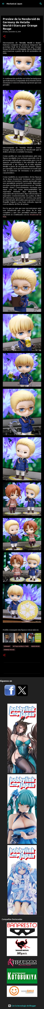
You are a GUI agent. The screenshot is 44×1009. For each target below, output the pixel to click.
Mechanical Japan (14, 4)
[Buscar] (40, 4)
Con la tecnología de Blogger (22, 1006)
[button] (4, 36)
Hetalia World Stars (21, 646)
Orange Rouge (9, 649)
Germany (7, 646)
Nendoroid (35, 646)
